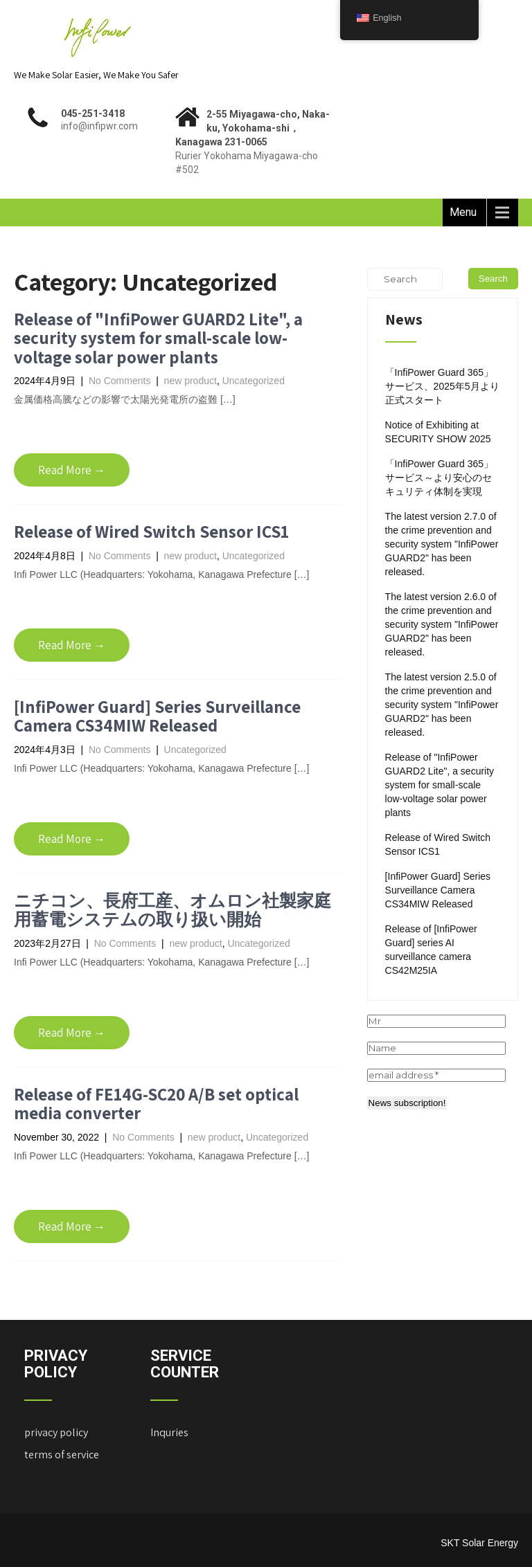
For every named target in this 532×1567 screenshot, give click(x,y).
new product (190, 380)
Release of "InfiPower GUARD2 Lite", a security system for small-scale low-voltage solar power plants (158, 337)
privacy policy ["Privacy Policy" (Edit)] (56, 1432)
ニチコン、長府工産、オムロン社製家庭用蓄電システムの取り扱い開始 (172, 910)
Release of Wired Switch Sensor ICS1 (151, 531)
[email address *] (436, 1075)
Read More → (71, 470)
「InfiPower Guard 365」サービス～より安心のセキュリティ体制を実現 (439, 477)
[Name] (436, 1048)
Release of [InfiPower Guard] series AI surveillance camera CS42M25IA (431, 949)
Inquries (169, 1432)
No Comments (119, 380)
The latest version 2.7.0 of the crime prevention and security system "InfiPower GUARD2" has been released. (442, 544)
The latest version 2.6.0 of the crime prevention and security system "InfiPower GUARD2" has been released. (442, 624)
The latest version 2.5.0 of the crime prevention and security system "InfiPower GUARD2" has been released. (442, 704)
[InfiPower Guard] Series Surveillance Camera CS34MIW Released (157, 716)
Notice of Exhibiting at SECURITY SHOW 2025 (438, 431)
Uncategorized (253, 380)
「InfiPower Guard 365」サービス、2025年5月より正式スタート (442, 386)
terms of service (61, 1454)
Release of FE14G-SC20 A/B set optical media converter (156, 1104)
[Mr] (436, 1021)
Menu (463, 212)
